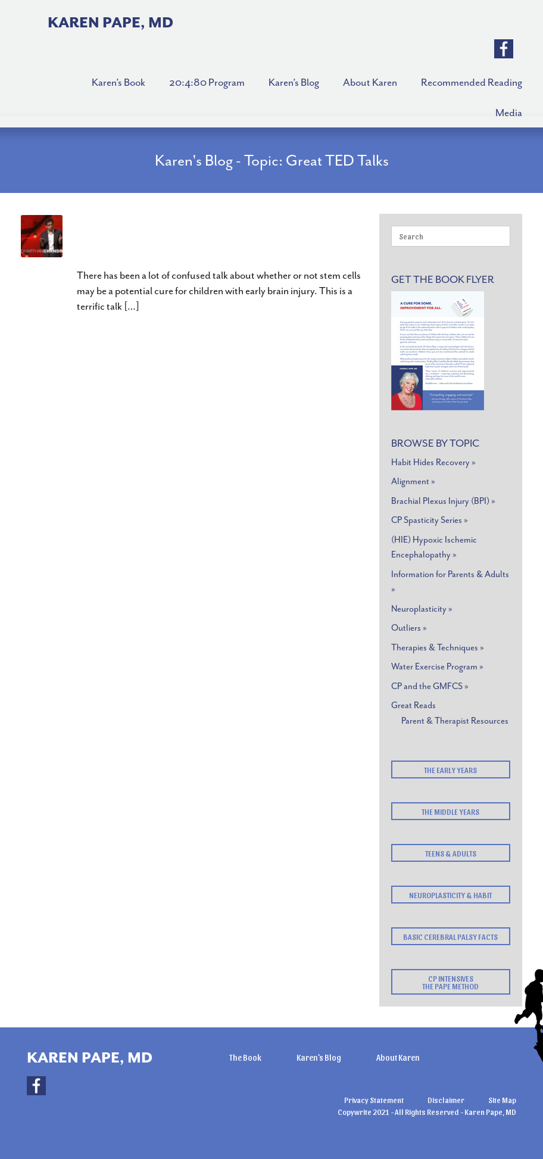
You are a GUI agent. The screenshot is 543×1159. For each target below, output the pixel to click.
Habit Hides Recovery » (433, 462)
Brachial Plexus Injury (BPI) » (443, 501)
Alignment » (413, 481)
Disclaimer (445, 1099)
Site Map (502, 1099)
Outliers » (409, 628)
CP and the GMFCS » (430, 686)
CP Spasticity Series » (429, 520)
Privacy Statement (374, 1099)
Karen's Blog (319, 1057)
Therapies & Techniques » (437, 647)
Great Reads (413, 705)
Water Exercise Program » (437, 666)
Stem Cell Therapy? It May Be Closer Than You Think (223, 239)
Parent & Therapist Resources (454, 721)
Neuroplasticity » (422, 609)
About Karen (398, 1057)
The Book (245, 1057)
